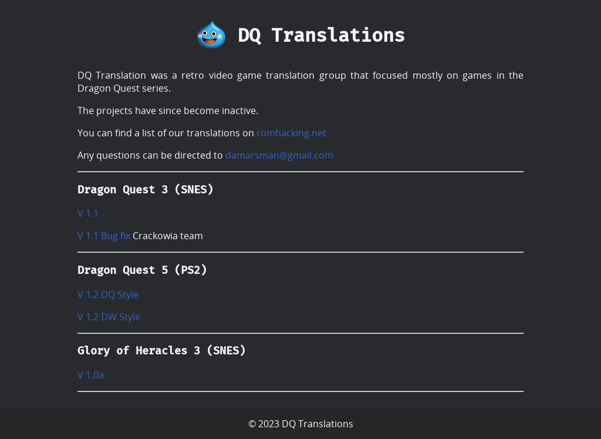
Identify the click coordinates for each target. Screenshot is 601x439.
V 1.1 (88, 213)
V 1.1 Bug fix (103, 235)
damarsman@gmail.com (279, 155)
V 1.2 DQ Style (108, 294)
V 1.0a (90, 374)
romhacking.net (291, 132)
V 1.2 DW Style (108, 316)
